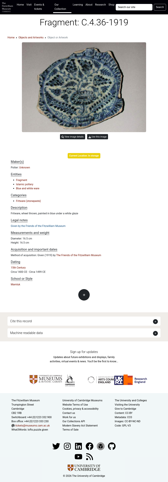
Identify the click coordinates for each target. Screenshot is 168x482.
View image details (72, 136)
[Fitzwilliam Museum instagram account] (67, 446)
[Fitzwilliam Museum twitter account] (56, 446)
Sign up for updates (84, 352)
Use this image (98, 136)
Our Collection (60, 6)
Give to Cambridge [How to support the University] (125, 408)
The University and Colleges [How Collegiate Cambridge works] (131, 400)
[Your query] (134, 7)
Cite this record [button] (21, 321)
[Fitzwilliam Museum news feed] (89, 456)
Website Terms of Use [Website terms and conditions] (75, 404)
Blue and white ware (27, 188)
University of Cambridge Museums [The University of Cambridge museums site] (82, 400)
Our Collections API (73, 421)
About (88, 4)
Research (100, 4)
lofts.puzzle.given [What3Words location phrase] (38, 429)
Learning (78, 4)
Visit (29, 4)
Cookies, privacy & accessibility (80, 408)
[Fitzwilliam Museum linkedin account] (89, 446)
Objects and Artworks (30, 37)
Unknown (24, 167)
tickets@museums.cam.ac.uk (32, 425)
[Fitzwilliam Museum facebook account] (78, 446)
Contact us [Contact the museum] (68, 413)
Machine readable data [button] (26, 333)
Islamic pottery (24, 184)
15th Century (18, 267)
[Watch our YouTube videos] (78, 456)
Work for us (69, 417)
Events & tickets (39, 6)
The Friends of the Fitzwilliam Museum (78, 255)
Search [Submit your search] (160, 7)
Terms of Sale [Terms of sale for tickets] (70, 429)
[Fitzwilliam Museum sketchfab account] (101, 446)
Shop (111, 4)
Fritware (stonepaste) (28, 201)
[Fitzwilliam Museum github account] (112, 446)
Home (21, 4)
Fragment (21, 180)
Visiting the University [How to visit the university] (127, 404)
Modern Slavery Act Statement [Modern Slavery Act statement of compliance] (80, 425)
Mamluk (15, 284)
